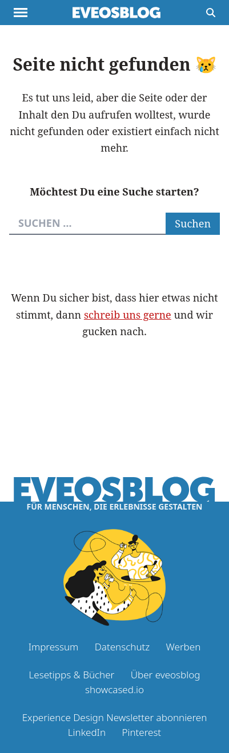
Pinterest (141, 732)
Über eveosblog (165, 674)
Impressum (54, 646)
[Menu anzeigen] (20, 12)
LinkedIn (87, 732)
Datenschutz (122, 646)
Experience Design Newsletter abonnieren (114, 717)
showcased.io (114, 689)
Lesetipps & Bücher (72, 674)
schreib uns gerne (127, 314)
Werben (183, 646)
